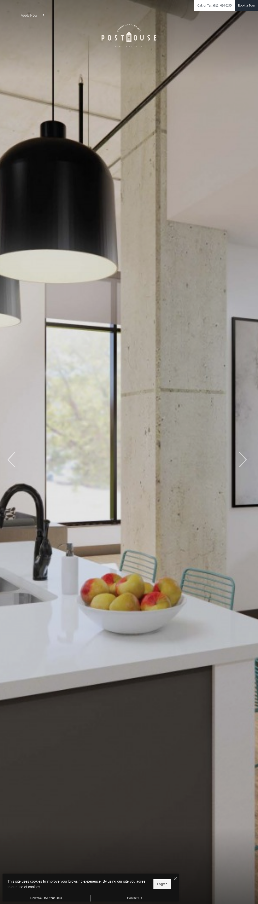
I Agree (162, 884)
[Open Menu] (13, 15)
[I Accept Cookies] (175, 879)
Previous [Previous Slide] (12, 459)
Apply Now (32, 15)
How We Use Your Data (46, 898)
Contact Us (134, 898)
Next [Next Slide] (242, 459)
